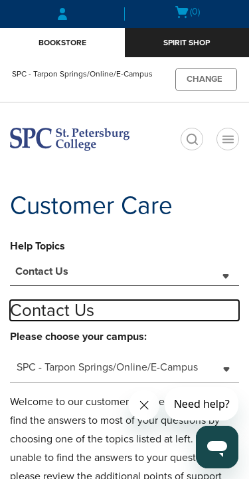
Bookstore (62, 42)
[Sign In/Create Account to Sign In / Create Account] (62, 14)
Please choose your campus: (78, 336)
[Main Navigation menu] (227, 139)
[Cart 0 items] (187, 12)
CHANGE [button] (204, 79)
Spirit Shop (186, 42)
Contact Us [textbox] (41, 271)
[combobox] (124, 275)
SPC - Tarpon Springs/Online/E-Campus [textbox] (107, 367)
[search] (192, 139)
